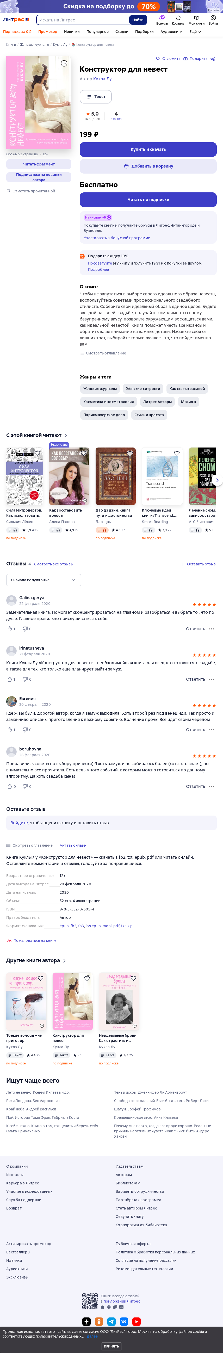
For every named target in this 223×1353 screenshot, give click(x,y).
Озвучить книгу (130, 1216)
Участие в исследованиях (29, 1191)
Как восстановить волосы (65, 513)
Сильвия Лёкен (19, 521)
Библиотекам (128, 1183)
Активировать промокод (28, 1243)
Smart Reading (155, 521)
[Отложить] (37, 453)
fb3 (81, 926)
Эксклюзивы (17, 1277)
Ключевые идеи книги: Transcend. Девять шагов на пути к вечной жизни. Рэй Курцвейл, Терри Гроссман (162, 513)
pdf (116, 926)
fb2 (74, 926)
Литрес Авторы (157, 401)
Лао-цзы (104, 521)
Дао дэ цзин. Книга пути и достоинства (114, 513)
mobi (107, 926)
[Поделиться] (213, 58)
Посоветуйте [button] (100, 263)
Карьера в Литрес (22, 1183)
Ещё (193, 31)
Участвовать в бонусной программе (117, 238)
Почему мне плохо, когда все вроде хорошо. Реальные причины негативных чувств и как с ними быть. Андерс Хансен (162, 1131)
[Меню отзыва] (211, 629)
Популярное (97, 31)
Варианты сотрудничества (140, 1191)
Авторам (124, 1174)
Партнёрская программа (138, 1199)
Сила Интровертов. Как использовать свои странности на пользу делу (24, 513)
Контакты (14, 1174)
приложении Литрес (122, 1301)
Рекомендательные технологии (144, 1268)
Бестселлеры (18, 1252)
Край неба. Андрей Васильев (31, 1109)
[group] (111, 600)
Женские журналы (100, 388)
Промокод (47, 31)
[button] (38, 164)
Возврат (14, 1208)
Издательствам (129, 1166)
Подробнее (98, 269)
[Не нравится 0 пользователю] (27, 629)
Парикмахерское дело (104, 414)
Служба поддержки (23, 1199)
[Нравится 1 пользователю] (12, 629)
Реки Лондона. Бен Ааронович (33, 1100)
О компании (17, 1166)
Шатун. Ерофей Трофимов (137, 1109)
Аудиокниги (171, 31)
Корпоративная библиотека (141, 1225)
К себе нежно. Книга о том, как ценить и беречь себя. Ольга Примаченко (52, 1128)
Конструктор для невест (68, 1038)
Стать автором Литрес (136, 1208)
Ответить (195, 629)
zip (130, 926)
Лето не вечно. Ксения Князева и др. (38, 1092)
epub (64, 926)
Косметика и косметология (108, 401)
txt (123, 926)
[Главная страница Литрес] (16, 20)
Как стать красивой (187, 388)
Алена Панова (62, 521)
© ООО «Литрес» (111, 1339)
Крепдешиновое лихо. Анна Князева (146, 1117)
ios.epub (93, 926)
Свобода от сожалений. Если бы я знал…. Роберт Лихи (161, 1100)
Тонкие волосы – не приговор (24, 1038)
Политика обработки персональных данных (155, 1252)
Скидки (121, 31)
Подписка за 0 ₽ (17, 31)
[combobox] (82, 20)
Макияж (188, 401)
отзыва (116, 119)
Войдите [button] (19, 822)
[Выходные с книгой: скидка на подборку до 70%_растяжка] (111, 6)
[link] (104, 598)
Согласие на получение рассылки (146, 1260)
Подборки (144, 31)
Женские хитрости (143, 388)
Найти (138, 20)
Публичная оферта (133, 1243)
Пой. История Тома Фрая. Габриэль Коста (42, 1117)
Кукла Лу (14, 1047)
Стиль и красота (149, 414)
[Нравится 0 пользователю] (12, 786)
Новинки (72, 31)
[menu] (43, 580)
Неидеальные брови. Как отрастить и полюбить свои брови (118, 1038)
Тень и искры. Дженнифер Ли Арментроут (150, 1092)
